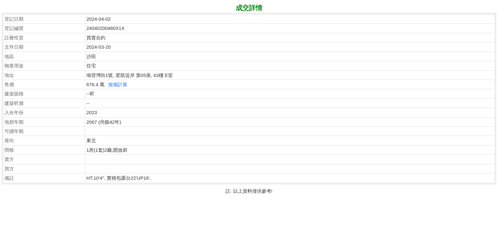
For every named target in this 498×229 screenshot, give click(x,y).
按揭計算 (117, 84)
